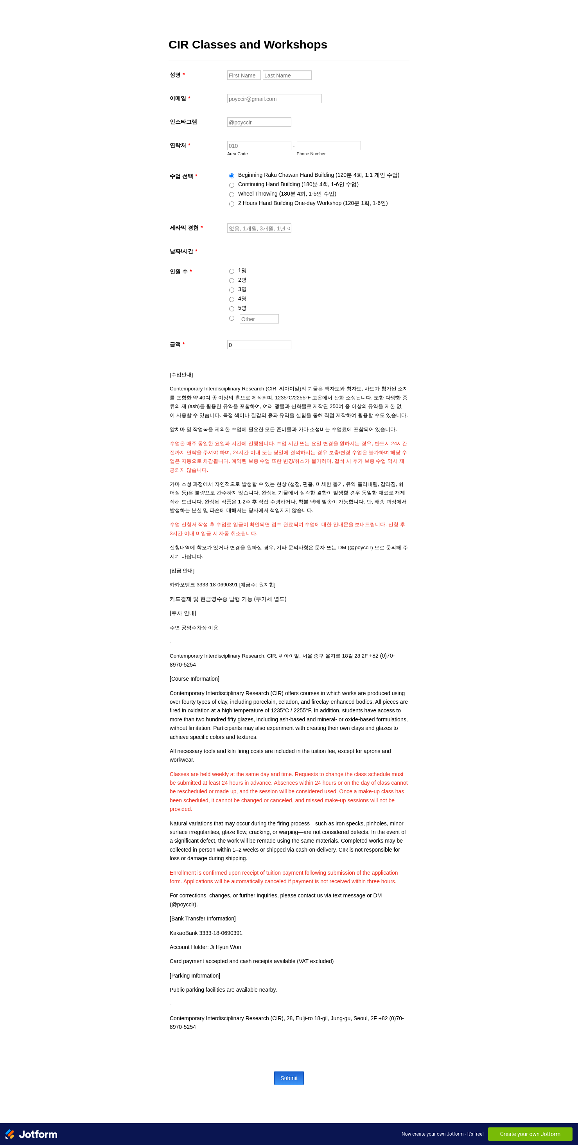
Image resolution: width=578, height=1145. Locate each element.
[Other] (231, 318)
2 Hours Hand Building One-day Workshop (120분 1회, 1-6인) (313, 203)
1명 (242, 270)
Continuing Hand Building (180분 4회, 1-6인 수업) (298, 184)
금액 (177, 344)
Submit (289, 1078)
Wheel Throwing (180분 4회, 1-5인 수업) (287, 194)
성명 (177, 75)
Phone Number (311, 153)
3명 (242, 289)
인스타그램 (183, 122)
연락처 (180, 145)
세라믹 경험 (186, 228)
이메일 (180, 98)
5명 (242, 308)
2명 (242, 280)
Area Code (237, 153)
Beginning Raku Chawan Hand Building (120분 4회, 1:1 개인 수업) (318, 175)
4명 (242, 298)
